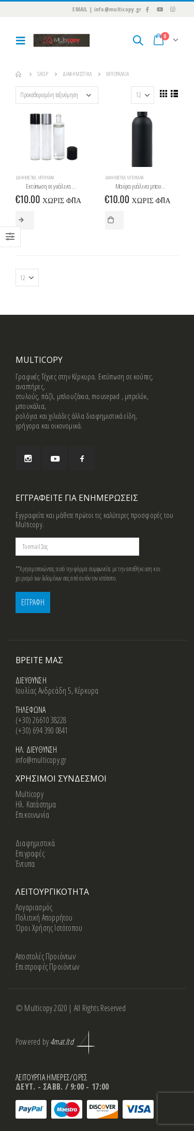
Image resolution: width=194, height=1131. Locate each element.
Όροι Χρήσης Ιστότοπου (49, 928)
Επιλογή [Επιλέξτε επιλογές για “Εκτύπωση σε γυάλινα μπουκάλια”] (25, 220)
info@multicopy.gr (41, 760)
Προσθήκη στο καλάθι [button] (114, 220)
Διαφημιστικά (26, 178)
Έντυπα (25, 863)
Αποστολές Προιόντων (46, 956)
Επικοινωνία (32, 814)
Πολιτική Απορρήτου (44, 917)
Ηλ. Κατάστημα (36, 804)
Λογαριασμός (34, 907)
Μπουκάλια (46, 178)
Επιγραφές (30, 853)
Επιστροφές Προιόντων (47, 966)
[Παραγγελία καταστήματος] (57, 95)
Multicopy (29, 794)
